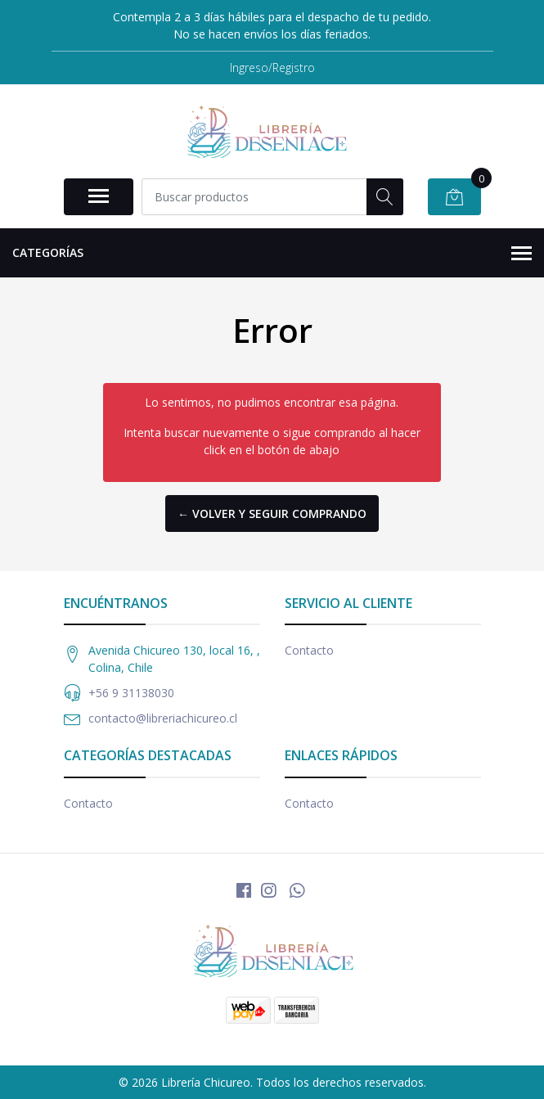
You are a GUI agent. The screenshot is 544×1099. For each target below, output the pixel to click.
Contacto (309, 650)
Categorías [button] (272, 254)
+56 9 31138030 (131, 692)
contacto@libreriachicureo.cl (162, 718)
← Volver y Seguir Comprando (272, 513)
